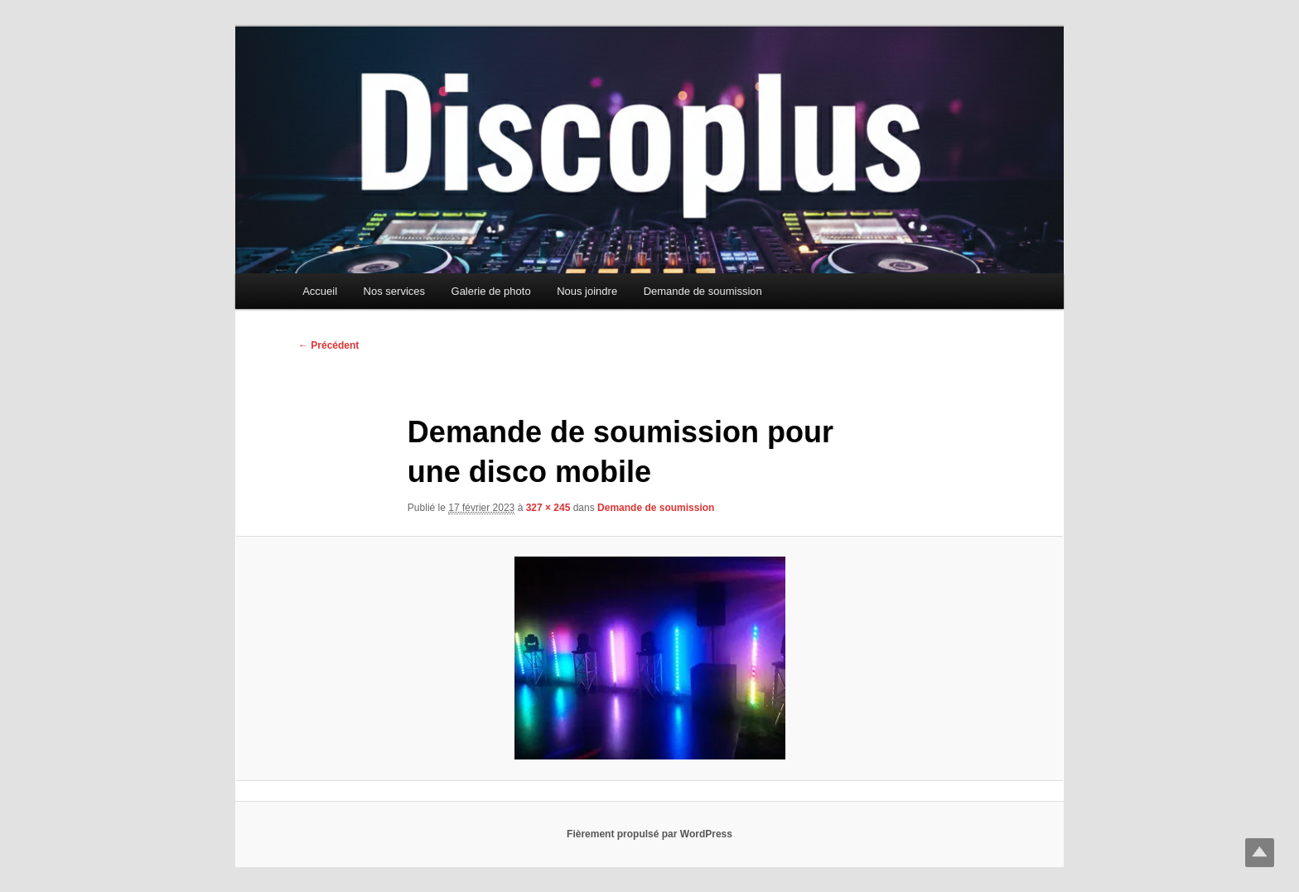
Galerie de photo (491, 291)
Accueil (319, 291)
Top (1259, 852)
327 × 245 (548, 508)
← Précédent (328, 345)
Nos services (394, 291)
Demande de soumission (703, 291)
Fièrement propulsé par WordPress (649, 834)
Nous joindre (587, 291)
